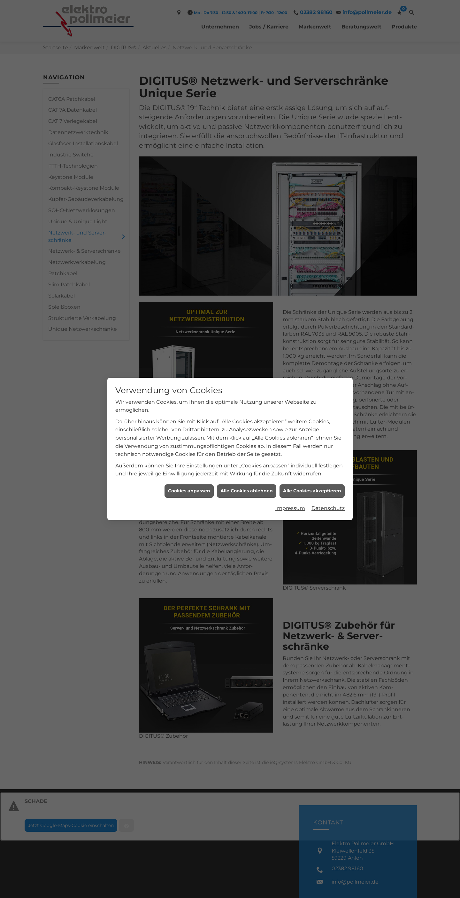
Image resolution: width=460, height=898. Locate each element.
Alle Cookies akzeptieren (312, 478)
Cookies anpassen (189, 478)
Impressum (290, 495)
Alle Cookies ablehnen (246, 478)
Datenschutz (328, 495)
